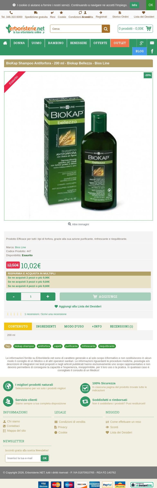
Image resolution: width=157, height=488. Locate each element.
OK (151, 5)
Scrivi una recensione (53, 314)
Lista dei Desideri (119, 433)
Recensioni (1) (121, 326)
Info (134, 5)
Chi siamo (11, 421)
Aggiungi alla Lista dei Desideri (80, 306)
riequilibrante (106, 346)
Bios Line (20, 247)
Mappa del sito (14, 431)
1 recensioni (32, 314)
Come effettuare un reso (123, 422)
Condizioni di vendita (69, 422)
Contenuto (18, 326)
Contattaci (11, 426)
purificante (71, 346)
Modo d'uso (74, 326)
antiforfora (44, 346)
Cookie (60, 433)
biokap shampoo (24, 346)
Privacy (60, 427)
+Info (97, 326)
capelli (58, 346)
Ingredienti (46, 326)
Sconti (112, 427)
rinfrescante (88, 346)
